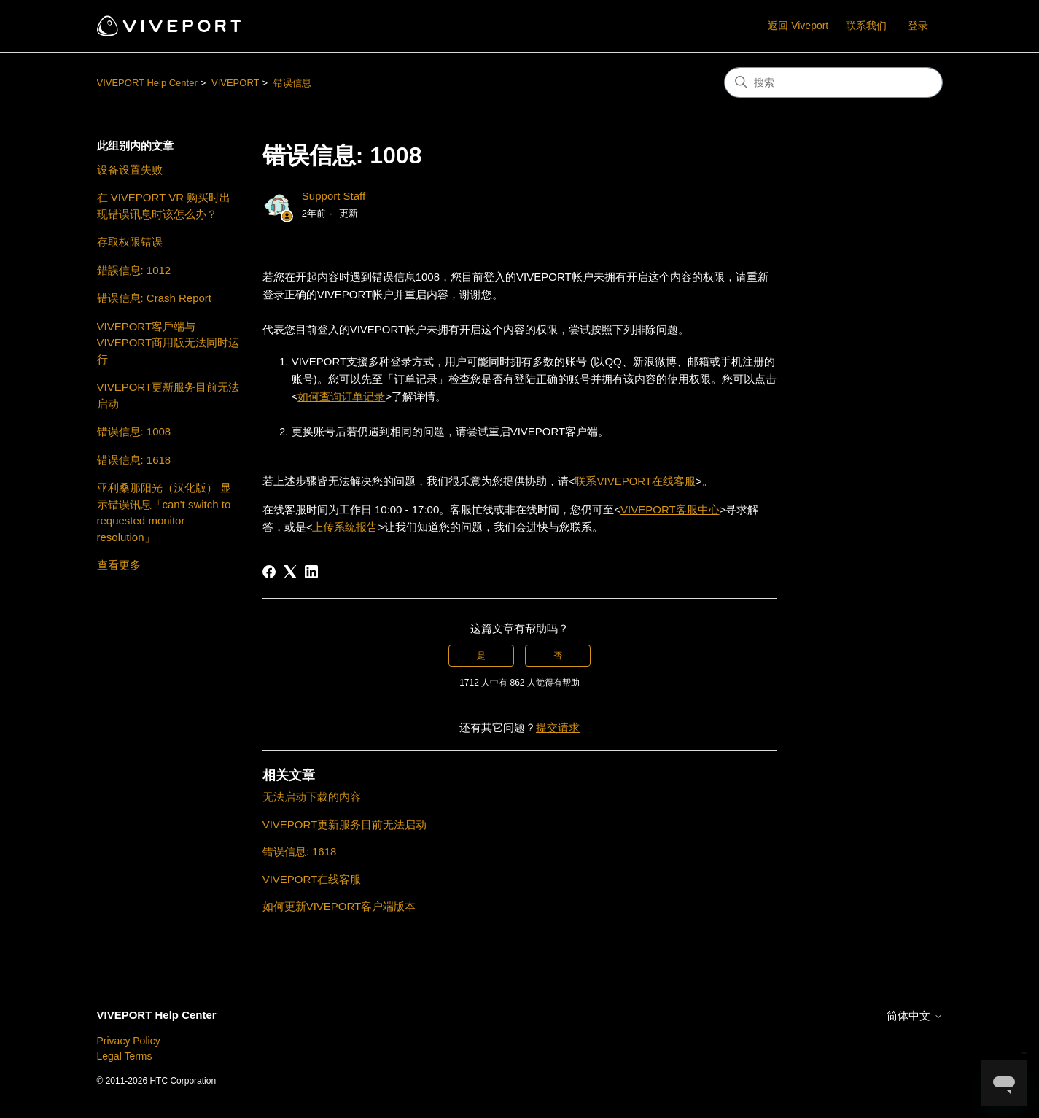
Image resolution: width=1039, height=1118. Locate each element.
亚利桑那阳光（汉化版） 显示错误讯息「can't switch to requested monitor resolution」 (164, 512)
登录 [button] (918, 25)
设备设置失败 (130, 169)
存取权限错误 (130, 242)
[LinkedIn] (311, 571)
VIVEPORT (235, 82)
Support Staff (333, 196)
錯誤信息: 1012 (134, 270)
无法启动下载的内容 (311, 797)
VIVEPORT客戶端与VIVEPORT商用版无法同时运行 (168, 342)
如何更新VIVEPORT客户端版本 (339, 906)
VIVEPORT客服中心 (670, 509)
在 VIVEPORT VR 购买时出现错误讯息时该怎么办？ (164, 205)
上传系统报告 (345, 527)
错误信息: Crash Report (154, 298)
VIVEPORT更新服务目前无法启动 (168, 395)
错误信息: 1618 (134, 460)
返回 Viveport (798, 25)
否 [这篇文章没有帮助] (557, 656)
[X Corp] (290, 571)
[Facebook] (269, 571)
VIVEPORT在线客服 (312, 879)
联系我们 (866, 25)
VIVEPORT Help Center (147, 82)
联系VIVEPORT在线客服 (635, 481)
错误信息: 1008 (134, 431)
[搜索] (833, 82)
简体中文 (914, 1015)
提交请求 (558, 727)
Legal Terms (124, 1056)
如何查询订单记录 (341, 396)
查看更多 (119, 565)
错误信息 (292, 82)
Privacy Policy (128, 1041)
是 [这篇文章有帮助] (481, 656)
